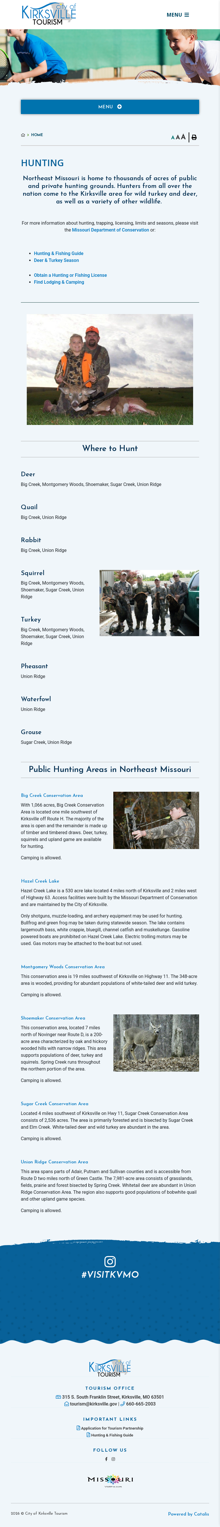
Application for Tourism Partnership (110, 1428)
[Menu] (177, 14)
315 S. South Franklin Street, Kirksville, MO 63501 (110, 1397)
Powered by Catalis (188, 1514)
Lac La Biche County (49, 13)
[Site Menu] (110, 107)
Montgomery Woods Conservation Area (63, 967)
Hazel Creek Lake (40, 881)
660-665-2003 (138, 1404)
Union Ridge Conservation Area (54, 1162)
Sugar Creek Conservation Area (54, 1104)
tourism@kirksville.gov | (92, 1404)
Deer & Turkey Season (56, 260)
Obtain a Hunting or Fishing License (70, 275)
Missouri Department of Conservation (110, 230)
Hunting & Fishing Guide (59, 253)
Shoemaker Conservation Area (53, 1018)
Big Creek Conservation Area (52, 795)
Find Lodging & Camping (59, 282)
